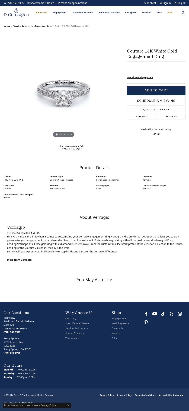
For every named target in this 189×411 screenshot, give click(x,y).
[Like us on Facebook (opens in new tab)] (146, 313)
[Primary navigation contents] (104, 13)
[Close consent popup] (68, 405)
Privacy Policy (124, 395)
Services (146, 12)
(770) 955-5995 (71, 149)
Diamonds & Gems (82, 12)
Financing (41, 12)
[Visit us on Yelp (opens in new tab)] (171, 313)
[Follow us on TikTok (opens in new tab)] (162, 313)
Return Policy (107, 395)
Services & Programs (76, 328)
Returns (171, 117)
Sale (169, 12)
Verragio (147, 179)
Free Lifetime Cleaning (77, 323)
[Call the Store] (12, 332)
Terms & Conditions (145, 395)
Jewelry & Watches (109, 12)
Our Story (70, 318)
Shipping (142, 117)
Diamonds (117, 328)
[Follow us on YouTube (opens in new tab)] (154, 313)
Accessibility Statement (171, 395)
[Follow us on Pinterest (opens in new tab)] (146, 322)
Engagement (59, 12)
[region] (63, 85)
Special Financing (75, 333)
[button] (150, 3)
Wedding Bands (20, 26)
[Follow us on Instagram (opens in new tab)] (179, 313)
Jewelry (116, 333)
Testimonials (72, 338)
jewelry (7, 26)
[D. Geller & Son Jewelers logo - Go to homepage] (16, 13)
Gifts (159, 12)
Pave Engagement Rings (41, 26)
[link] (14, 3)
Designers (130, 12)
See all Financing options (140, 77)
